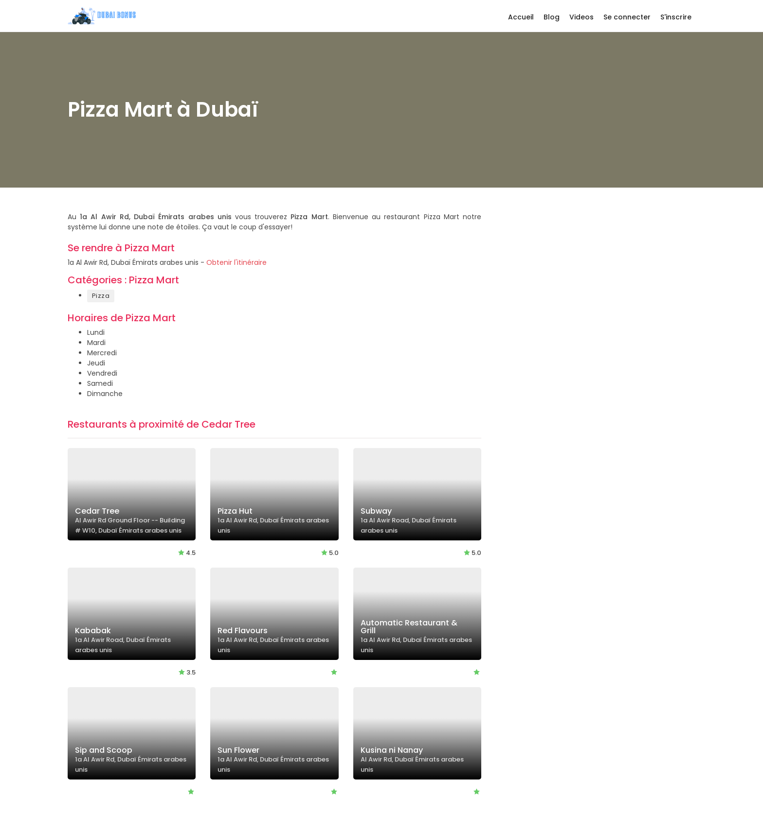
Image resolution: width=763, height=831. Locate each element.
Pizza (100, 295)
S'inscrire (675, 17)
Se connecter (627, 17)
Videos (581, 17)
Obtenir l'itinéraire (236, 262)
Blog (552, 17)
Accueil (521, 17)
